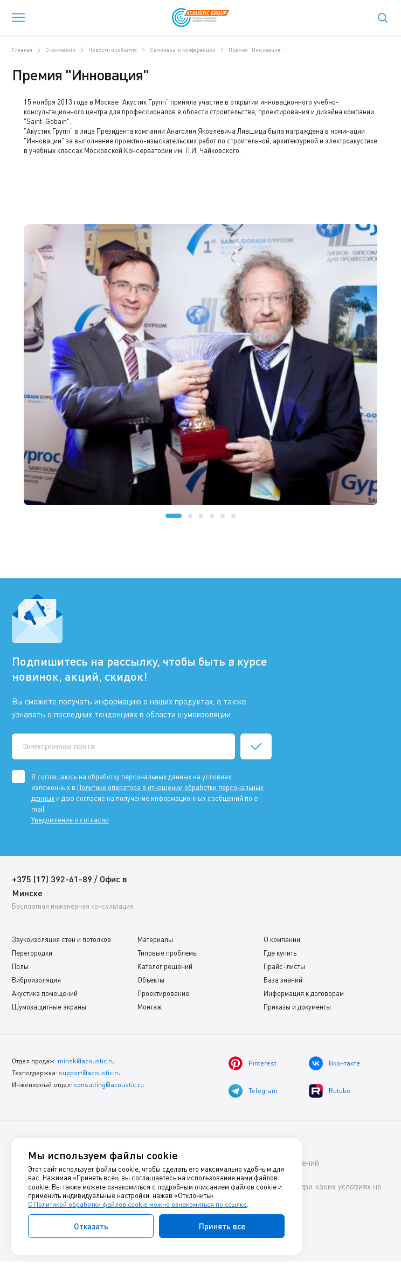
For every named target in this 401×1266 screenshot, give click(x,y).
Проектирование (163, 993)
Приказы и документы (297, 1006)
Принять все (222, 1226)
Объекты (150, 980)
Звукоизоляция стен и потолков (61, 939)
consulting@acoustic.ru (109, 1083)
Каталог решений (164, 966)
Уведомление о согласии (70, 819)
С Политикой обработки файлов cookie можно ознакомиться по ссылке (138, 1204)
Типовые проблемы (167, 953)
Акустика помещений (45, 993)
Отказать (91, 1226)
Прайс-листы (284, 966)
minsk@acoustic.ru (86, 1060)
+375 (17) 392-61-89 (52, 878)
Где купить (280, 953)
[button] (173, 516)
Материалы (155, 939)
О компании (282, 939)
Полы (20, 966)
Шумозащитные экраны (49, 1006)
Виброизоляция (36, 980)
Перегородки (32, 953)
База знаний (283, 980)
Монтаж (149, 1006)
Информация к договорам (304, 993)
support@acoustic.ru (90, 1072)
